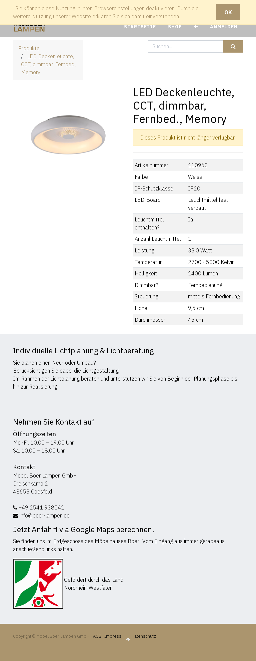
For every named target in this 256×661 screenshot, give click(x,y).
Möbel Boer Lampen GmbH (45, 475)
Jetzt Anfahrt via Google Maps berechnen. (83, 529)
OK (228, 12)
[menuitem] (140, 27)
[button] (196, 27)
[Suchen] (233, 46)
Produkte (29, 48)
